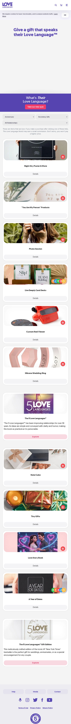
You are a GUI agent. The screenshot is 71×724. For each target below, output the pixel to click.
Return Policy (48, 708)
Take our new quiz (35, 107)
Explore (35, 436)
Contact (57, 692)
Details (35, 174)
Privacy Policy (35, 708)
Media (35, 692)
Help (13, 692)
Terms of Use (23, 708)
